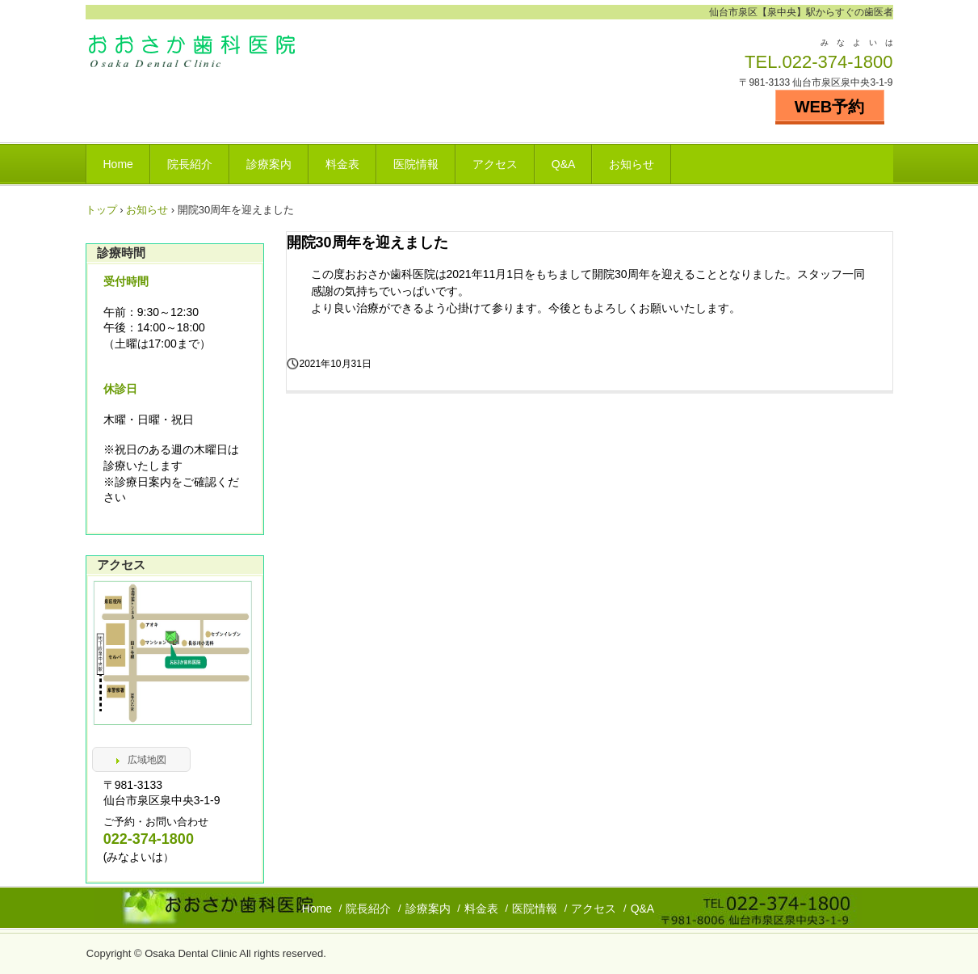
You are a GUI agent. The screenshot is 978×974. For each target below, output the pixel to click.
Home (118, 164)
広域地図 (147, 759)
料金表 (342, 164)
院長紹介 (189, 164)
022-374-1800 (837, 62)
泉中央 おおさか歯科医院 (198, 55)
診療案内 (269, 164)
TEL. (763, 62)
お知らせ (631, 164)
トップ (101, 210)
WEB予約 (830, 107)
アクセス (495, 164)
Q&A (564, 164)
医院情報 (416, 164)
